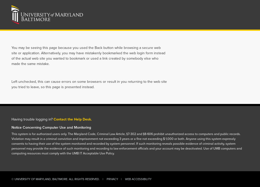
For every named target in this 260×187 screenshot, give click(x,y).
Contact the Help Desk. (73, 119)
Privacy (112, 179)
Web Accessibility (138, 179)
